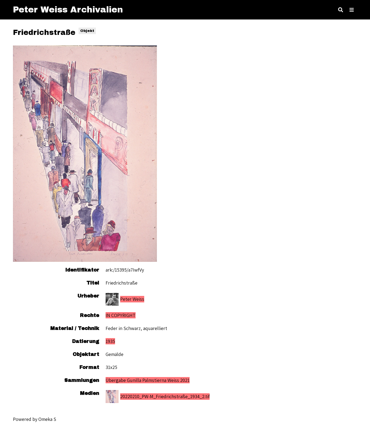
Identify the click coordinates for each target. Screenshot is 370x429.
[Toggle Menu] (351, 10)
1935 (110, 341)
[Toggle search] (340, 10)
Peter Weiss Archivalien (68, 9)
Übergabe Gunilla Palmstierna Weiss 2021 (148, 380)
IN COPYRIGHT (121, 315)
